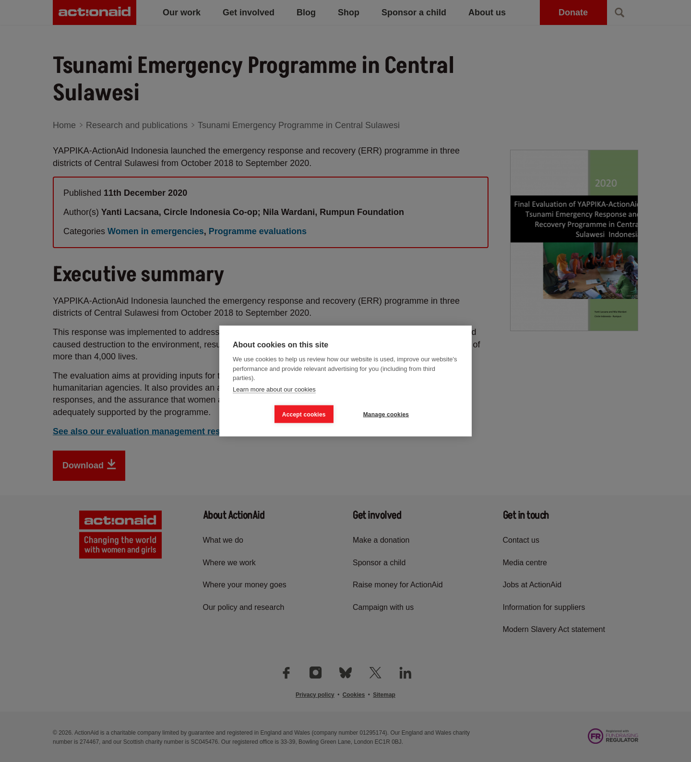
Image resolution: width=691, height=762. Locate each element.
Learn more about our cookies (274, 389)
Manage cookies (386, 414)
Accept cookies (304, 414)
